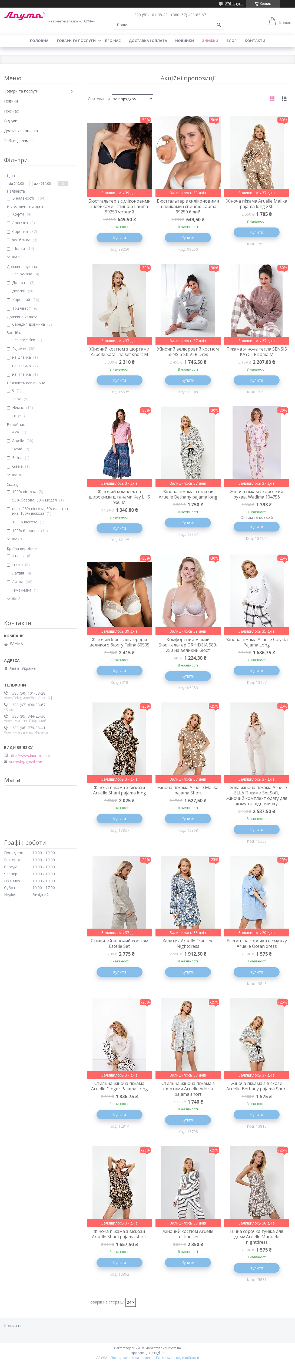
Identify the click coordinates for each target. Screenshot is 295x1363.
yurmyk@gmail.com (26, 762)
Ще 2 (16, 257)
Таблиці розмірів (19, 140)
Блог (231, 40)
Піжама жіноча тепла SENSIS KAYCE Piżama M (256, 351)
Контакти (255, 40)
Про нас (113, 40)
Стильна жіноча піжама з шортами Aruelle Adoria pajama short (188, 1089)
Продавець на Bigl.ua (147, 1353)
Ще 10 (17, 475)
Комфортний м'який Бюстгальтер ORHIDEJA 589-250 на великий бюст (188, 645)
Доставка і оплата (148, 40)
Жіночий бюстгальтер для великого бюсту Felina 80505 (120, 642)
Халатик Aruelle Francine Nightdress (188, 943)
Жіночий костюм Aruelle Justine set (188, 1234)
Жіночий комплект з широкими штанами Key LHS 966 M (119, 497)
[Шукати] (219, 24)
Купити (119, 237)
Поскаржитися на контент (132, 1357)
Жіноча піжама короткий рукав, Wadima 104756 (256, 494)
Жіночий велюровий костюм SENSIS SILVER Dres (188, 351)
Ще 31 (17, 539)
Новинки (184, 40)
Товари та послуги (76, 40)
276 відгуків (234, 3)
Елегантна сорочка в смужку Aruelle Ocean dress (257, 943)
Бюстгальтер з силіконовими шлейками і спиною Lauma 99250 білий (188, 206)
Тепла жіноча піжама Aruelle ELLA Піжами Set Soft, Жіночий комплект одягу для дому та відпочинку (256, 795)
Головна (39, 40)
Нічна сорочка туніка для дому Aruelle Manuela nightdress (256, 1237)
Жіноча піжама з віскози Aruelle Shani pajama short (119, 1234)
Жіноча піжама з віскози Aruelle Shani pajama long (119, 790)
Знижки (210, 40)
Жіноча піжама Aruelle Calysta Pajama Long (257, 642)
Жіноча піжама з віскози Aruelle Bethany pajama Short (256, 1086)
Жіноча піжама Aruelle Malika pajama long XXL (256, 203)
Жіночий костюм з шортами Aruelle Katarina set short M (119, 351)
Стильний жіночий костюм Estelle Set (119, 943)
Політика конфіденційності (177, 1357)
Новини (11, 101)
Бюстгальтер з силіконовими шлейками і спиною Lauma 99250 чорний (119, 206)
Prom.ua (174, 1348)
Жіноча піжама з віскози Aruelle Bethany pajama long (188, 494)
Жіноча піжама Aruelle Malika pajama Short (187, 790)
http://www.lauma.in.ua (30, 755)
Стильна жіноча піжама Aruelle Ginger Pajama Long (119, 1086)
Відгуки (10, 120)
